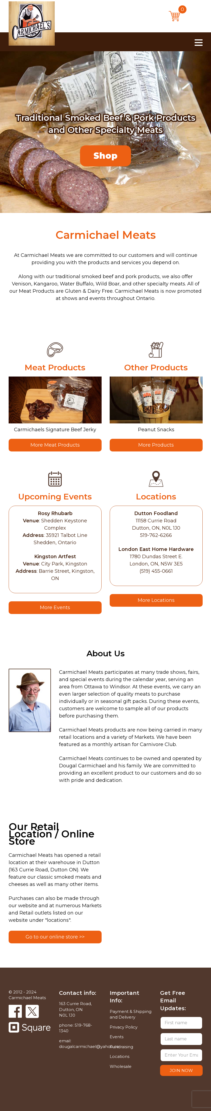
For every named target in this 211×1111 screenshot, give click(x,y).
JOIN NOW (181, 1070)
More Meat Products (55, 445)
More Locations (156, 600)
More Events (55, 607)
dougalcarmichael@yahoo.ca (89, 1046)
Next (29, 167)
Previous (12, 167)
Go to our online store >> (55, 937)
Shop (105, 156)
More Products (156, 445)
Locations (119, 1056)
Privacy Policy (123, 1027)
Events (116, 1036)
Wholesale (121, 1066)
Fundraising (121, 1046)
